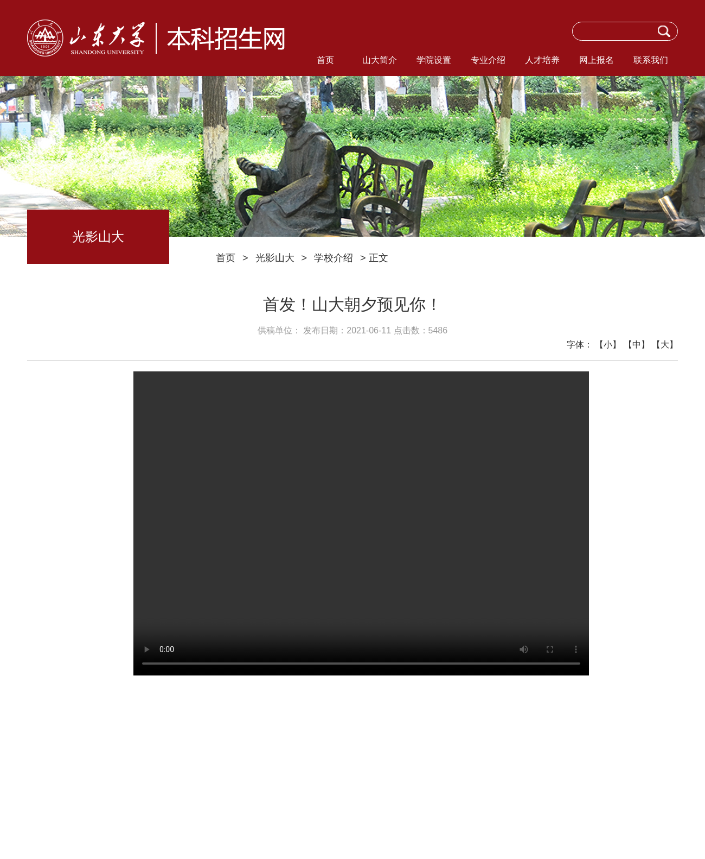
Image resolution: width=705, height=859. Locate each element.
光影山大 (274, 258)
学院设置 (433, 60)
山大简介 (379, 60)
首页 (325, 60)
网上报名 (596, 60)
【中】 (637, 344)
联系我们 (650, 60)
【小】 (608, 344)
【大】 (665, 344)
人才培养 (542, 60)
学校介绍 (333, 258)
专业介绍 (488, 60)
